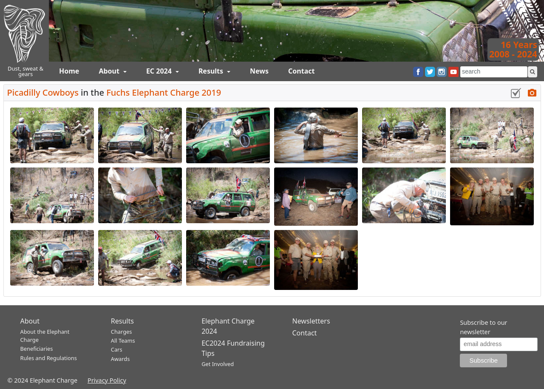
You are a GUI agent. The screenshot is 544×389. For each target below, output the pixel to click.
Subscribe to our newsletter (483, 327)
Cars (116, 349)
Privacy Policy (107, 380)
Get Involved (217, 364)
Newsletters (311, 321)
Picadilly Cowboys (44, 92)
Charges (121, 331)
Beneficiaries (36, 348)
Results (211, 71)
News (259, 71)
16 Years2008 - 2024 (513, 49)
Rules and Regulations (48, 358)
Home (69, 71)
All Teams (123, 340)
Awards (120, 359)
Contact (301, 71)
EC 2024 (159, 71)
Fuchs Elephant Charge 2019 (163, 92)
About (110, 71)
